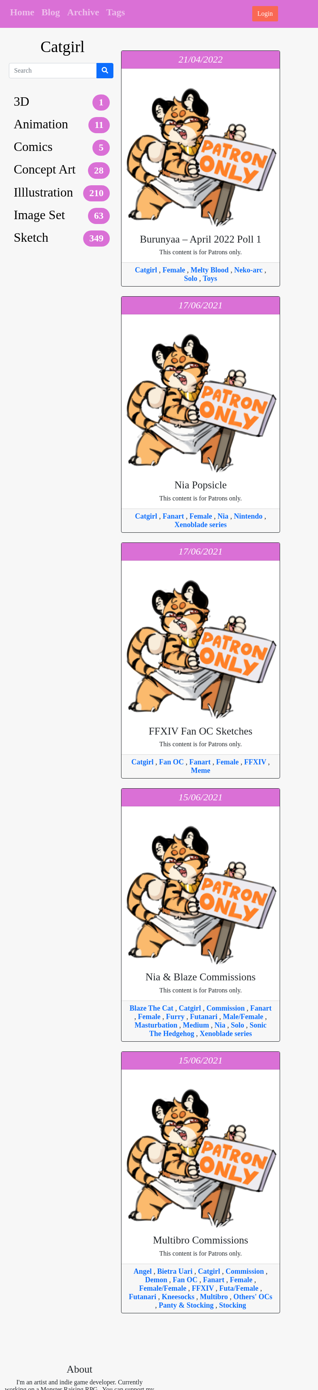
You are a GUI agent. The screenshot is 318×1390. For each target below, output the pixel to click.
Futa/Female (239, 1288)
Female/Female (163, 1288)
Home (22, 12)
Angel (144, 1271)
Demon (157, 1280)
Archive (83, 12)
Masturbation (156, 1025)
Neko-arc (249, 270)
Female (175, 270)
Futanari (205, 1017)
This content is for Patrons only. (200, 244)
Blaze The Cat (152, 1008)
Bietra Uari (176, 1271)
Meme (200, 770)
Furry (176, 1017)
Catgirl (147, 270)
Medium (197, 1025)
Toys (210, 278)
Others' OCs (252, 1297)
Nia (224, 516)
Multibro (215, 1297)
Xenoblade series (200, 525)
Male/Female (244, 1017)
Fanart (174, 516)
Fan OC (172, 762)
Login (265, 13)
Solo (191, 278)
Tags (115, 12)
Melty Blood (210, 270)
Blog (51, 12)
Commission (227, 1008)
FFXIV (256, 762)
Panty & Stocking (187, 1305)
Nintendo (249, 516)
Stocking (232, 1305)
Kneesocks (179, 1297)
